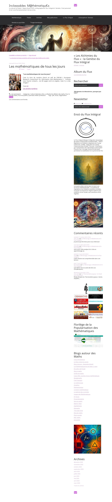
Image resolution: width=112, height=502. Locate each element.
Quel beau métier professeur (37, 95)
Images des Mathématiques (82, 394)
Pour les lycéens (23, 95)
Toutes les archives (79, 485)
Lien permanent (15, 94)
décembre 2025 (78, 462)
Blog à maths (78, 371)
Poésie (29, 18)
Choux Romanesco (79, 360)
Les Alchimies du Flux (80, 75)
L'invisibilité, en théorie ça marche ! (18, 55)
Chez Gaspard (78, 380)
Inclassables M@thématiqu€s (29, 5)
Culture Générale (36, 94)
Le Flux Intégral (68, 18)
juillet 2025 (77, 474)
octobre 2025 (78, 467)
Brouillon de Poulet (79, 369)
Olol (75, 255)
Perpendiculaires (79, 399)
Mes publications (52, 18)
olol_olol (76, 238)
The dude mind (78, 411)
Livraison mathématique (81, 390)
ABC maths (77, 417)
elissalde (76, 246)
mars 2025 (77, 483)
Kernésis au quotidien (18, 22)
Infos (42, 94)
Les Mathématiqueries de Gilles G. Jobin (85, 366)
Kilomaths (77, 408)
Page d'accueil (32, 55)
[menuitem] (16, 17)
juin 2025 (76, 476)
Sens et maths (78, 401)
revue (56, 95)
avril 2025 (77, 481)
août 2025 (77, 471)
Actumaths (77, 420)
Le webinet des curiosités (81, 392)
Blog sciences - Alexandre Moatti (83, 364)
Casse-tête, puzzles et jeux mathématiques (86, 376)
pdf (53, 95)
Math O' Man (78, 404)
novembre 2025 (78, 464)
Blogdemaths (78, 378)
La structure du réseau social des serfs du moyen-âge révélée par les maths (29, 58)
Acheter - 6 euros (79, 65)
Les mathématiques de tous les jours (37, 66)
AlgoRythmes (78, 406)
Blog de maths (78, 413)
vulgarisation (63, 95)
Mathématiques (16, 18)
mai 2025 (76, 478)
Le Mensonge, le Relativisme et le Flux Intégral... (87, 239)
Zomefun (76, 385)
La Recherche (49, 94)
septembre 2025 (79, 469)
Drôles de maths (79, 373)
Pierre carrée (78, 415)
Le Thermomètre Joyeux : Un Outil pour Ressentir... (88, 274)
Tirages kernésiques (36, 22)
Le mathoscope (78, 383)
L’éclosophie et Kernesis (85, 18)
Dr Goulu (76, 397)
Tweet (29, 69)
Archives (39, 18)
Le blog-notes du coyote (81, 362)
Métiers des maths (59, 94)
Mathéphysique (78, 387)
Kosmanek (77, 265)
